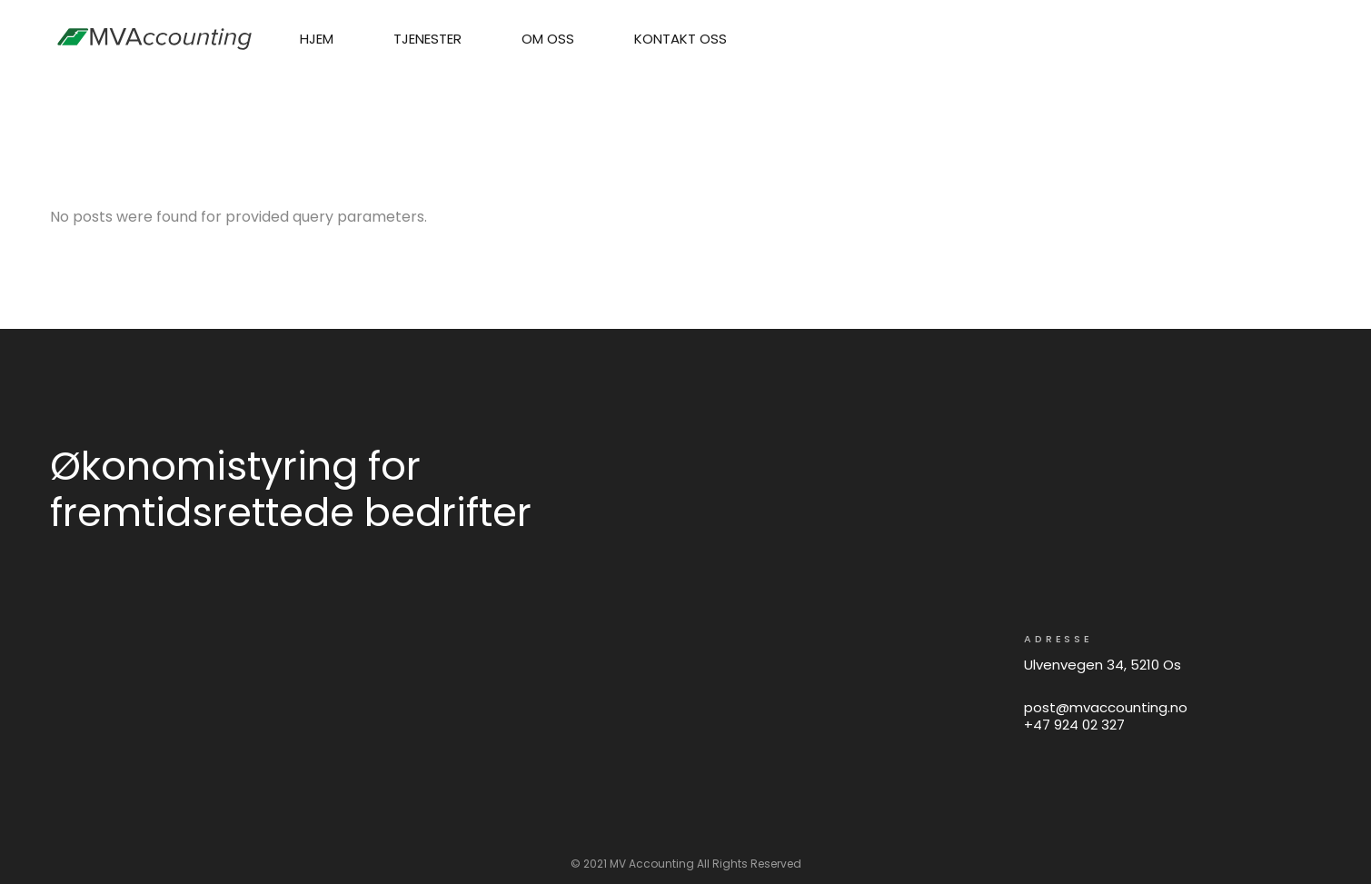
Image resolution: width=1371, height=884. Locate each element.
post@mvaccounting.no (1105, 707)
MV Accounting (652, 863)
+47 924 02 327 (1074, 724)
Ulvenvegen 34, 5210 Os (1102, 664)
